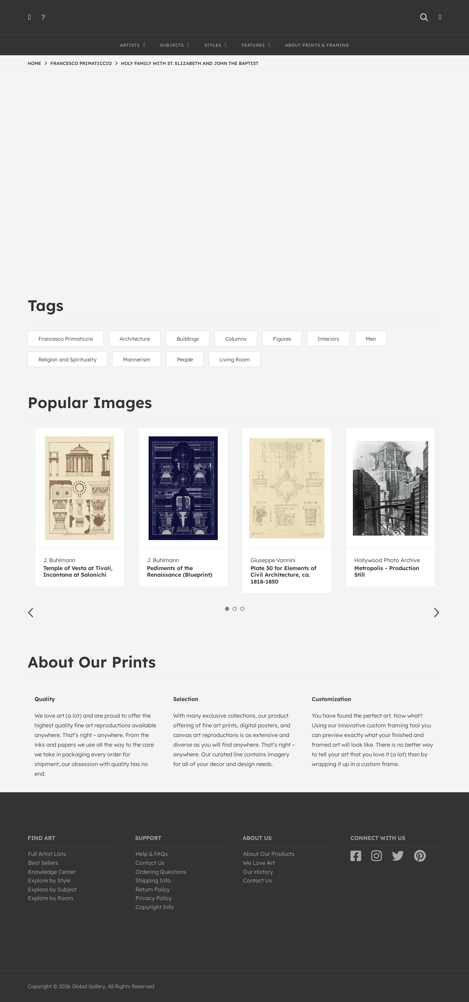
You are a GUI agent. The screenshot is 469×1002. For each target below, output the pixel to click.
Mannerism (136, 359)
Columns (235, 338)
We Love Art (259, 862)
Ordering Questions (160, 871)
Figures (282, 338)
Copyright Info (154, 907)
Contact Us (150, 862)
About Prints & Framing (317, 45)
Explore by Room (50, 898)
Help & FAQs (151, 853)
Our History (258, 871)
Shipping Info (153, 880)
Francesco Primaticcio (65, 338)
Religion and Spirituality (67, 359)
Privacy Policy (153, 898)
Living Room (234, 359)
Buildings (188, 338)
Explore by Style (49, 880)
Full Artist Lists (47, 853)
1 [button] (227, 609)
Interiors (328, 338)
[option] (79, 507)
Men (371, 338)
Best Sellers (43, 862)
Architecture (135, 338)
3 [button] (242, 609)
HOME (34, 63)
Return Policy (152, 889)
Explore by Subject (52, 889)
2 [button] (235, 609)
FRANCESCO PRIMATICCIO (81, 63)
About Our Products (268, 853)
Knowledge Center (52, 871)
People (185, 359)
